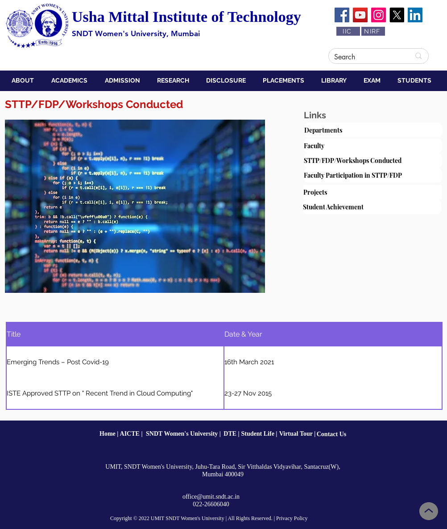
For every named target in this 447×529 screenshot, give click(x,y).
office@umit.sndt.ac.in (211, 496)
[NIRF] (373, 31)
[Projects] (372, 192)
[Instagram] (378, 15)
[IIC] (348, 31)
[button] (24, 80)
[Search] (365, 57)
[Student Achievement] (372, 207)
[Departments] (373, 130)
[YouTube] (360, 15)
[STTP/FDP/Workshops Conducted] (373, 160)
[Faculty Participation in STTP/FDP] (373, 175)
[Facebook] (342, 15)
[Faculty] (373, 145)
